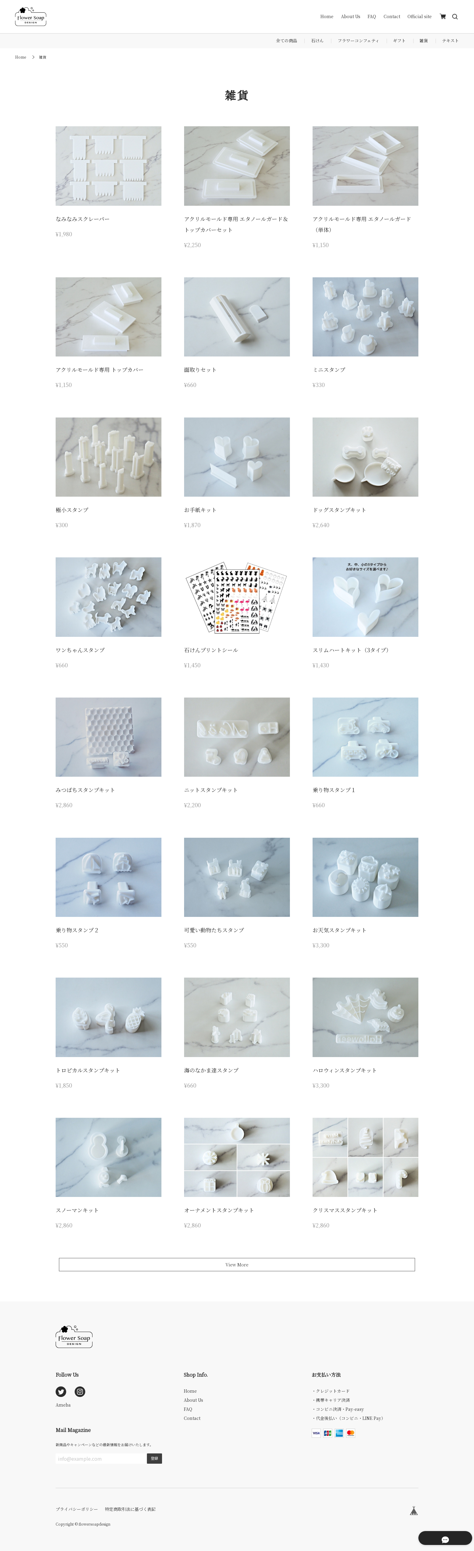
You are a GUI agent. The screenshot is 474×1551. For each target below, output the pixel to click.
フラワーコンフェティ (358, 41)
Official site (419, 16)
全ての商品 (286, 41)
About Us (350, 16)
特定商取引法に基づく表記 (130, 1509)
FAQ (372, 16)
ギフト (399, 41)
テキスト (450, 41)
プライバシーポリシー (77, 1509)
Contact (392, 16)
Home (326, 16)
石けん (317, 41)
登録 (154, 1458)
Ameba (63, 1405)
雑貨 (424, 41)
